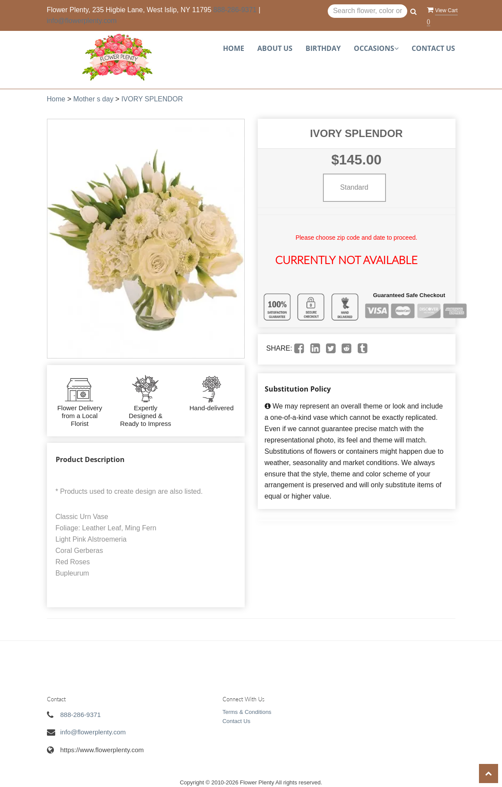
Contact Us (433, 48)
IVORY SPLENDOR (152, 99)
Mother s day (93, 99)
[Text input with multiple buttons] (367, 11)
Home (233, 48)
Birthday (323, 48)
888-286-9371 (235, 9)
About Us (275, 48)
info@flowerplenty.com (82, 20)
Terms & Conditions (247, 712)
